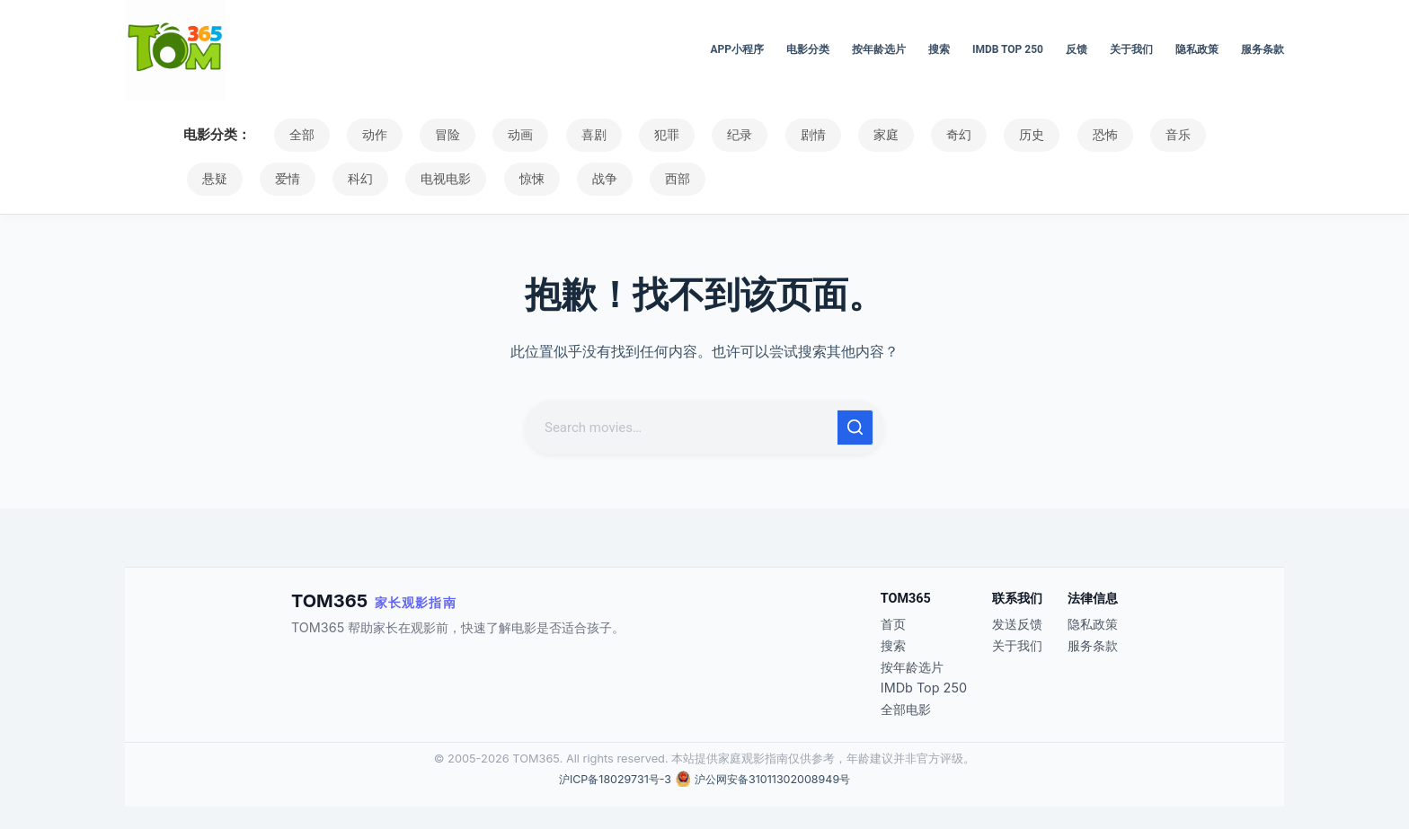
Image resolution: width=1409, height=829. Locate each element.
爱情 (211, 179)
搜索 (939, 49)
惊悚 (435, 179)
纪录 (697, 135)
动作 (364, 135)
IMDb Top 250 (1007, 49)
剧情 (763, 135)
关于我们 (1131, 49)
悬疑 (1162, 135)
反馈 (1076, 49)
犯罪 (630, 135)
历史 (963, 135)
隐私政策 (1196, 49)
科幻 (277, 179)
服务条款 (1262, 49)
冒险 (431, 135)
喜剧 (564, 135)
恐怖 (1029, 135)
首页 (893, 623)
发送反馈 (1017, 623)
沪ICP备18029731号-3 (611, 779)
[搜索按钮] (855, 427)
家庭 (830, 135)
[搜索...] (683, 427)
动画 (497, 135)
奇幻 (896, 135)
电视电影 (357, 179)
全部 (298, 135)
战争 (502, 179)
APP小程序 (737, 49)
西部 (568, 179)
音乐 (1096, 135)
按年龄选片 (879, 49)
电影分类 (807, 49)
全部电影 (906, 709)
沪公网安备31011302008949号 (774, 779)
